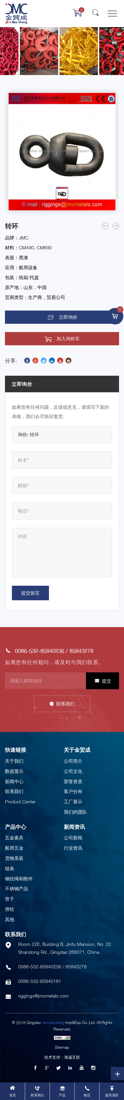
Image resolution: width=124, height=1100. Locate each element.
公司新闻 (73, 837)
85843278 (81, 650)
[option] (62, 151)
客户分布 (73, 791)
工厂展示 (73, 801)
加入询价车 (68, 338)
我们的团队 (75, 812)
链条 (9, 868)
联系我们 (65, 703)
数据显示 (14, 771)
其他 (9, 919)
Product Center (20, 801)
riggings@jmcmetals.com (43, 995)
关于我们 (14, 761)
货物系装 (14, 858)
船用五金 (14, 848)
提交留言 (30, 593)
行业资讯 (73, 848)
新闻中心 (14, 781)
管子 (9, 899)
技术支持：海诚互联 (62, 1057)
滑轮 (9, 909)
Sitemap (62, 1047)
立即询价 (68, 317)
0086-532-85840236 (39, 650)
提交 (106, 681)
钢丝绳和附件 (19, 878)
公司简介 (73, 761)
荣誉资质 (73, 781)
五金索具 (14, 837)
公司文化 (73, 771)
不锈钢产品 (16, 888)
